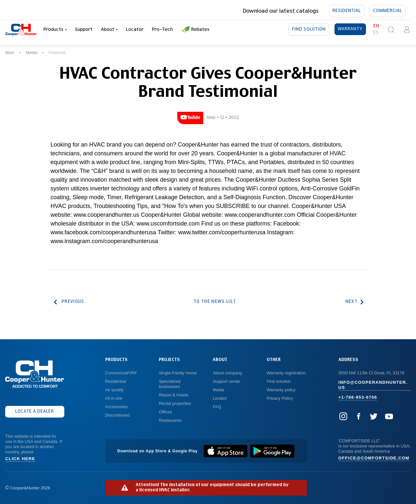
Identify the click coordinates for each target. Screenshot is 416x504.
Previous (69, 302)
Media (31, 52)
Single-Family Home (178, 372)
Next (353, 302)
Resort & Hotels (173, 395)
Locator (135, 29)
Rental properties (175, 403)
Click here (20, 458)
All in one (113, 398)
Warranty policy (281, 389)
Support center (226, 381)
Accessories (116, 406)
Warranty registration (287, 372)
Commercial (387, 11)
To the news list (215, 301)
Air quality (114, 389)
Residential (346, 11)
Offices (165, 411)
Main (9, 52)
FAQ (217, 406)
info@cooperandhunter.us (373, 385)
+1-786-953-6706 (357, 397)
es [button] (376, 33)
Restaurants (170, 420)
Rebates (195, 29)
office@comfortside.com (374, 458)
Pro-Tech (162, 29)
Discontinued (117, 415)
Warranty (350, 29)
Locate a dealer (34, 412)
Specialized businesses (170, 384)
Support (84, 29)
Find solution (309, 29)
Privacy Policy (280, 398)
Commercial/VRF (121, 372)
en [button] (376, 26)
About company (227, 372)
